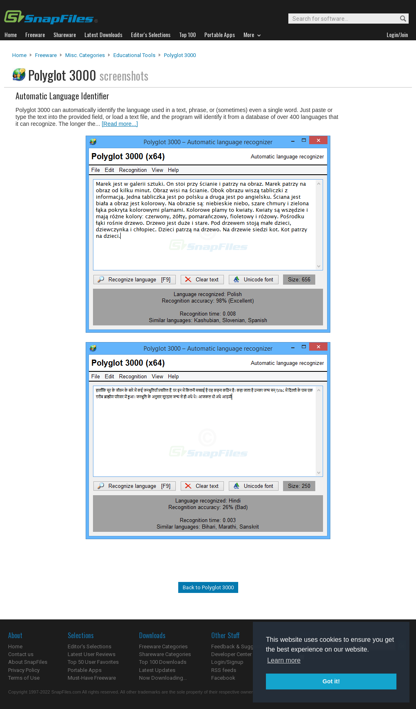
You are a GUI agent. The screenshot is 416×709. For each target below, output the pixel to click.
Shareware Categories (165, 654)
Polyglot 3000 (180, 55)
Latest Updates (157, 670)
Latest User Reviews (91, 654)
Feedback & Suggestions (241, 646)
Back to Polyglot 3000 (208, 587)
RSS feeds (223, 670)
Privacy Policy (24, 670)
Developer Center (231, 654)
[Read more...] (120, 124)
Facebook (223, 678)
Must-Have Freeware (92, 678)
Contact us (20, 654)
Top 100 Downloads (162, 662)
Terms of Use (24, 678)
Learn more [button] (284, 660)
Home (19, 55)
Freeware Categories (163, 646)
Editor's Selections (89, 646)
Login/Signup (227, 662)
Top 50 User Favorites (93, 662)
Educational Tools (134, 55)
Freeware (46, 55)
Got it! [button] (331, 681)
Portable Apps (85, 670)
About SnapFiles (27, 662)
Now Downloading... (163, 678)
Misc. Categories (85, 55)
